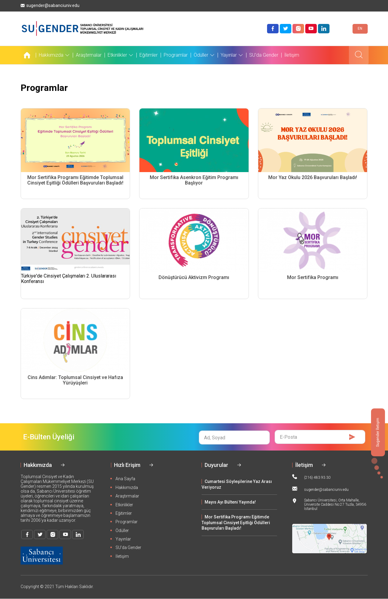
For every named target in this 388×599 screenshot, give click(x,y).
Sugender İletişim (378, 432)
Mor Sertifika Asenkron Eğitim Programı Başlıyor (194, 180)
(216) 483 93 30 (311, 477)
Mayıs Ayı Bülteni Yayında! (230, 502)
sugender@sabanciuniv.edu (50, 5)
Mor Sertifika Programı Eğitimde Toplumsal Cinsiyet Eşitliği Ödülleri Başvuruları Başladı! (75, 180)
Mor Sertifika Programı (312, 277)
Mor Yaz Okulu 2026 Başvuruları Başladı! (312, 177)
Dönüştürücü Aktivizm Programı (194, 277)
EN (360, 28)
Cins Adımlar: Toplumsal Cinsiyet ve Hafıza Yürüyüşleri (75, 380)
